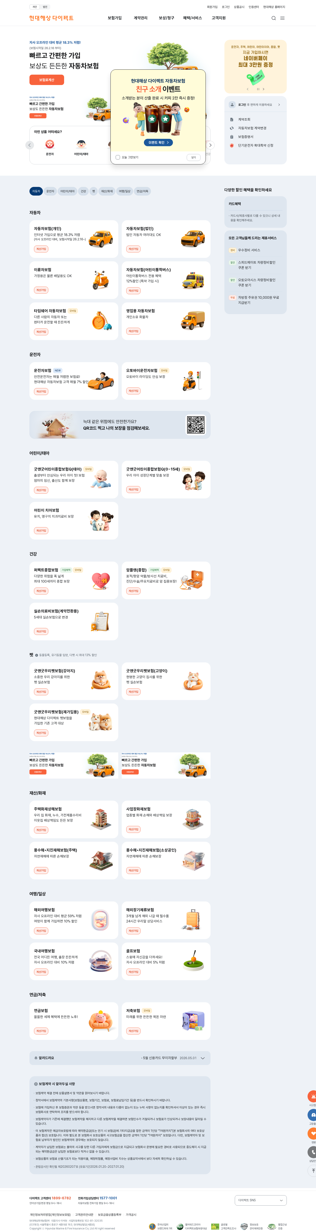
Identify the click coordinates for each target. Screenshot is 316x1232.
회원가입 (212, 7)
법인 (45, 6)
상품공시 (239, 7)
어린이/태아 (81, 147)
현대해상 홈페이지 (274, 7)
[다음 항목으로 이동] (210, 145)
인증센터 (254, 7)
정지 (258, 89)
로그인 (226, 7)
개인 (34, 6)
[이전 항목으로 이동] (29, 145)
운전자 (50, 147)
